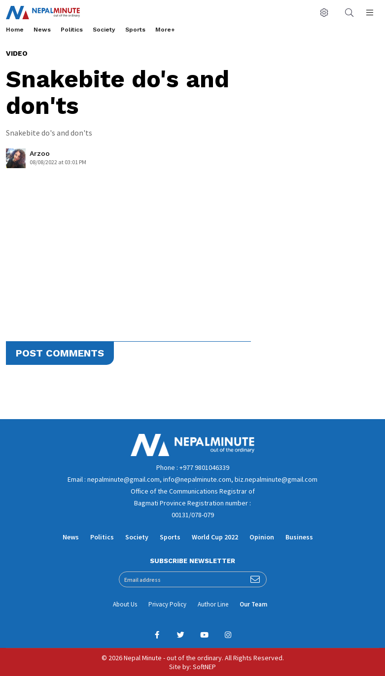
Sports (135, 29)
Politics (72, 29)
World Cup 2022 (215, 537)
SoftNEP (204, 666)
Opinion (261, 537)
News (42, 29)
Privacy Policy (167, 604)
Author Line (213, 604)
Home (15, 29)
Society (104, 29)
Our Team (253, 604)
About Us (125, 604)
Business (299, 537)
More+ (165, 29)
